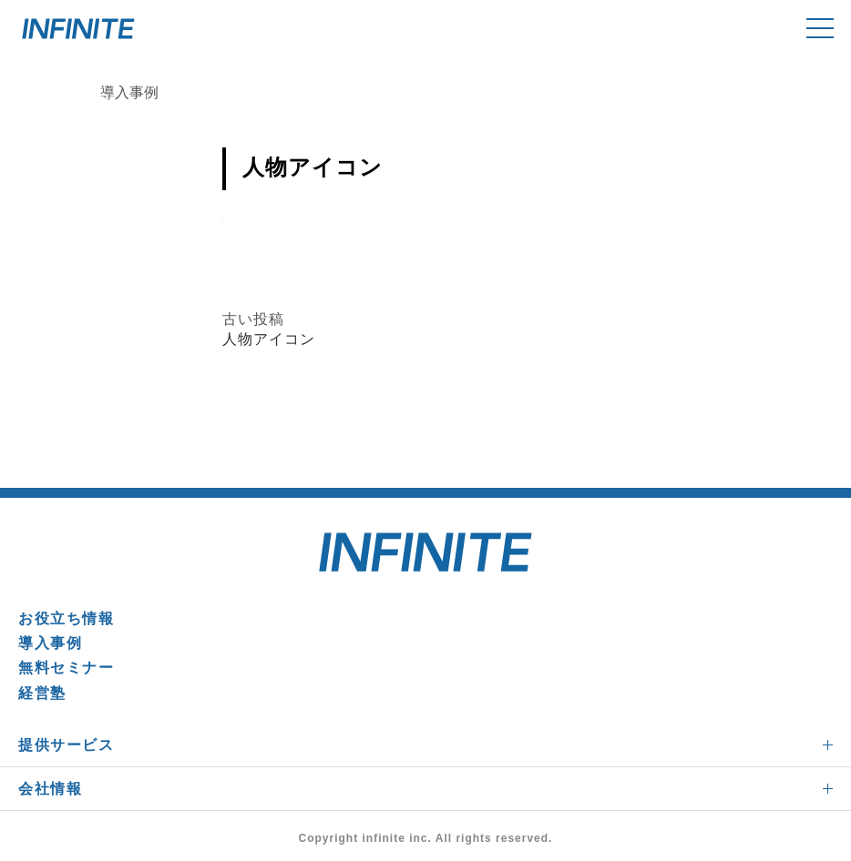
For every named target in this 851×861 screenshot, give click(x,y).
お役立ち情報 (66, 618)
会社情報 (50, 788)
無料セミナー (66, 667)
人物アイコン (268, 339)
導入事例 (50, 643)
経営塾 (42, 693)
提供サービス (66, 745)
